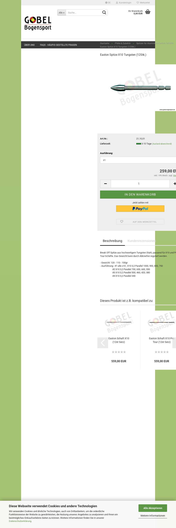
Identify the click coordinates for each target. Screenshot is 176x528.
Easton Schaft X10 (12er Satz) (88, 356)
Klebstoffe (34, 209)
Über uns (29, 45)
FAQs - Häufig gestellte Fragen (58, 45)
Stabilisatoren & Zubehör (41, 123)
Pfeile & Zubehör (37, 131)
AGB (26, 450)
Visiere (32, 102)
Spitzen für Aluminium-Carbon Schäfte (42, 162)
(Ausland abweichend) (131, 159)
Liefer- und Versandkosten (37, 455)
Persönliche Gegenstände (42, 230)
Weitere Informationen (152, 515)
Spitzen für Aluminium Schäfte (42, 149)
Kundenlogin (123, 2)
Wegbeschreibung (33, 438)
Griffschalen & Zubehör (40, 81)
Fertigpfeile (37, 182)
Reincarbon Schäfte (41, 169)
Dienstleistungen (37, 216)
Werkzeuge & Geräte (39, 223)
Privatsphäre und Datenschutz (39, 463)
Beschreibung (81, 256)
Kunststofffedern (40, 193)
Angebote (33, 67)
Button (32, 95)
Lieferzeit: (74, 159)
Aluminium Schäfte (41, 142)
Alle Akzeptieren (152, 508)
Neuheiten (34, 60)
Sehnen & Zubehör (38, 116)
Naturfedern (37, 198)
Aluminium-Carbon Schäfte (45, 155)
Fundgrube (34, 252)
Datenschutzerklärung (20, 521)
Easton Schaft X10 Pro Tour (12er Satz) (130, 356)
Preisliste (28, 434)
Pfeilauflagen (35, 88)
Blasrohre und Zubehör (40, 259)
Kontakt (28, 430)
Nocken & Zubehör (40, 187)
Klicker (32, 109)
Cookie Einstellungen (34, 467)
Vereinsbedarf (36, 237)
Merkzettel (143, 2)
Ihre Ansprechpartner (34, 459)
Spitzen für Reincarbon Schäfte (42, 176)
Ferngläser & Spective (40, 244)
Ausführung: (75, 168)
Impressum (29, 425)
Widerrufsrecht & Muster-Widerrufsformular (46, 446)
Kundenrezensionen (111, 256)
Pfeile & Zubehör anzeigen (42, 136)
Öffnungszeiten (31, 442)
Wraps (34, 203)
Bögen (32, 74)
